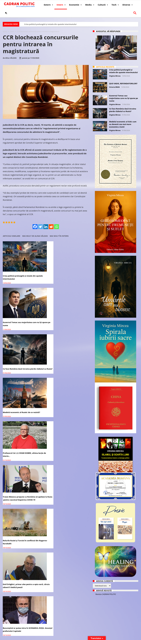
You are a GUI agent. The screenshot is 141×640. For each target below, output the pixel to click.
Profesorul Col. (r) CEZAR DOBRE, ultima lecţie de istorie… (43, 303)
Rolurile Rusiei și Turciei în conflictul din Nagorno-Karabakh (14, 342)
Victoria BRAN (114, 87)
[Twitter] (40, 226)
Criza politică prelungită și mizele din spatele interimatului (50, 24)
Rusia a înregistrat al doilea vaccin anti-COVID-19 (74, 376)
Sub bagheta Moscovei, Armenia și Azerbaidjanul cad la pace (45, 456)
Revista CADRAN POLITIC (106, 594)
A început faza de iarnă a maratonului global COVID (73, 454)
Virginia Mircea (115, 76)
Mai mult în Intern (59, 236)
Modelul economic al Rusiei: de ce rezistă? (15, 303)
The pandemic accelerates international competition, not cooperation (44, 492)
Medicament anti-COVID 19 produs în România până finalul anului (15, 456)
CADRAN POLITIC (21, 637)
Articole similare (11, 236)
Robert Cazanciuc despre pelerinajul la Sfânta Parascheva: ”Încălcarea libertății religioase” (43, 418)
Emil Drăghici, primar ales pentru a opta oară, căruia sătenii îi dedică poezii (44, 342)
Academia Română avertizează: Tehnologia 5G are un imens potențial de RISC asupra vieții (74, 529)
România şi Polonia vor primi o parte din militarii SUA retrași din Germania (45, 606)
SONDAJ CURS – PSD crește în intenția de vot (74, 415)
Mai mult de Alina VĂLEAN (35, 236)
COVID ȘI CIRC (9, 489)
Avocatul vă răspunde (108, 31)
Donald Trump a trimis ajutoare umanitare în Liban (15, 604)
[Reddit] (51, 226)
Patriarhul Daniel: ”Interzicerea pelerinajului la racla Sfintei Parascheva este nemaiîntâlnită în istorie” (15, 418)
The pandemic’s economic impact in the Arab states (73, 490)
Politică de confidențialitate (41, 637)
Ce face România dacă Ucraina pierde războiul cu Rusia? (73, 267)
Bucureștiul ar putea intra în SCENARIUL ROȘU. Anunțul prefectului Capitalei (74, 342)
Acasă (5, 31)
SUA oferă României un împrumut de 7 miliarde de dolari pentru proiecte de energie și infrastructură (44, 379)
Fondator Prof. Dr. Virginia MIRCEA (78, 637)
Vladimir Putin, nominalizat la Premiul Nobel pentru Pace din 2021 (16, 528)
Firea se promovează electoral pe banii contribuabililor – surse (75, 567)
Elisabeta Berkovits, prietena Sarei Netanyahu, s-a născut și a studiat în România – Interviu (16, 377)
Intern (12, 31)
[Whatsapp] (56, 226)
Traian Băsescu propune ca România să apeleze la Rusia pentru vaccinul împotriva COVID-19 (74, 304)
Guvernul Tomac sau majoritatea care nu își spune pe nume (45, 267)
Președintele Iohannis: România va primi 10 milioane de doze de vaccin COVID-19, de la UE (16, 568)
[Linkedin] (45, 226)
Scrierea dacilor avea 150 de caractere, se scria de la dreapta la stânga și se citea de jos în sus (74, 607)
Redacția (58, 637)
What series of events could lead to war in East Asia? (44, 526)
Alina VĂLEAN (10, 58)
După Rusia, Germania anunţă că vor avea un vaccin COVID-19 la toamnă (45, 567)
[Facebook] (35, 226)
